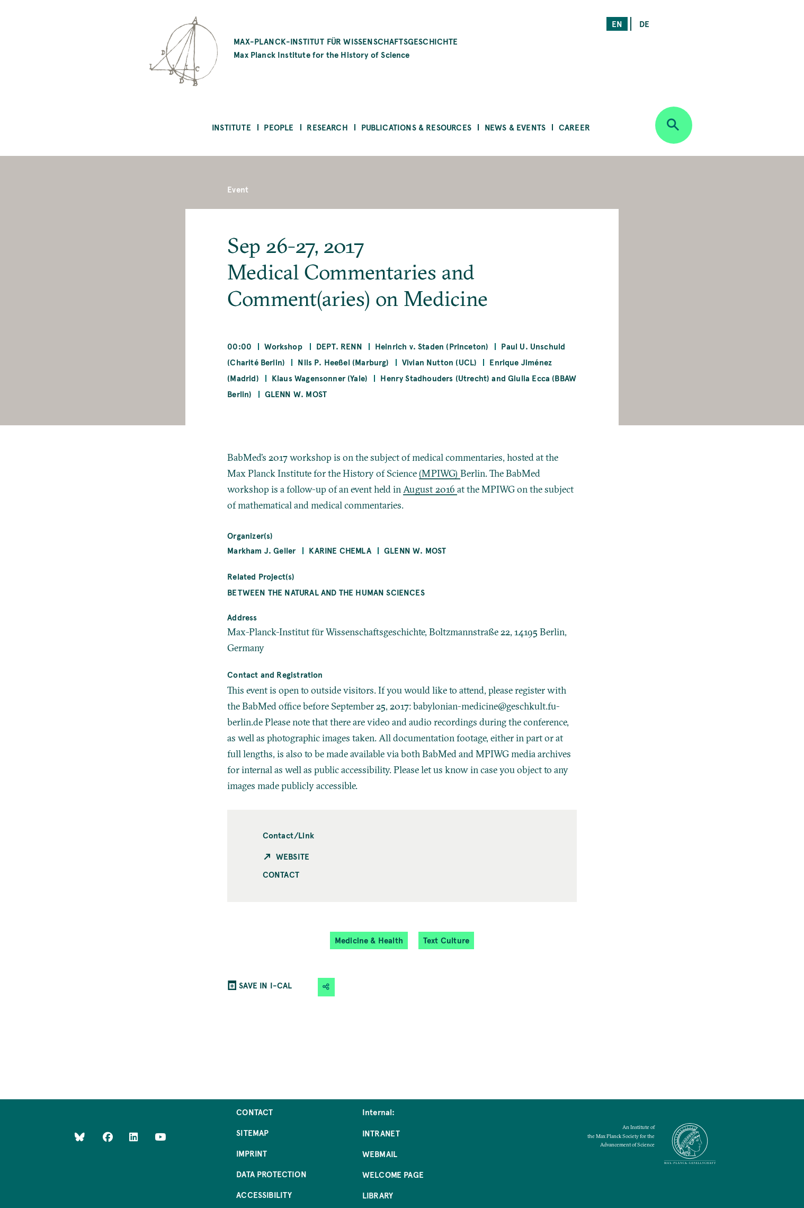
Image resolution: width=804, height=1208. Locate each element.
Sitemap (252, 1132)
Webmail (379, 1153)
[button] (326, 987)
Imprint (251, 1153)
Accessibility (264, 1194)
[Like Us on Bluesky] (80, 1136)
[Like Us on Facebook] (109, 1136)
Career (574, 127)
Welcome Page (393, 1174)
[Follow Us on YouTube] (160, 1136)
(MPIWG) (439, 473)
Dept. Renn (339, 346)
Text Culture (446, 939)
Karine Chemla (340, 550)
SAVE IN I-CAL (265, 985)
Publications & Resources (416, 127)
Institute (231, 127)
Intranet (381, 1133)
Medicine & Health (369, 939)
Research (327, 127)
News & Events (515, 127)
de (644, 23)
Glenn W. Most (296, 393)
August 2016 (430, 489)
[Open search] (673, 125)
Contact (281, 874)
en (617, 23)
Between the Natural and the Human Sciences (326, 592)
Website (292, 856)
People (278, 127)
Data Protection (271, 1173)
